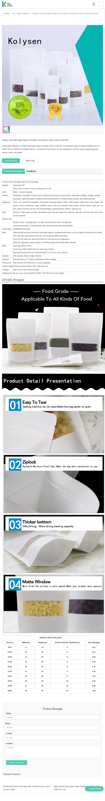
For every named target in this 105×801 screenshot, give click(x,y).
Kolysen (6, 13)
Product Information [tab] (13, 171)
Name (8, 713)
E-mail (8, 734)
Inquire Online (11, 161)
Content (9, 744)
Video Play (30, 161)
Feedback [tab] (31, 171)
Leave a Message (16, 762)
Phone (7, 723)
